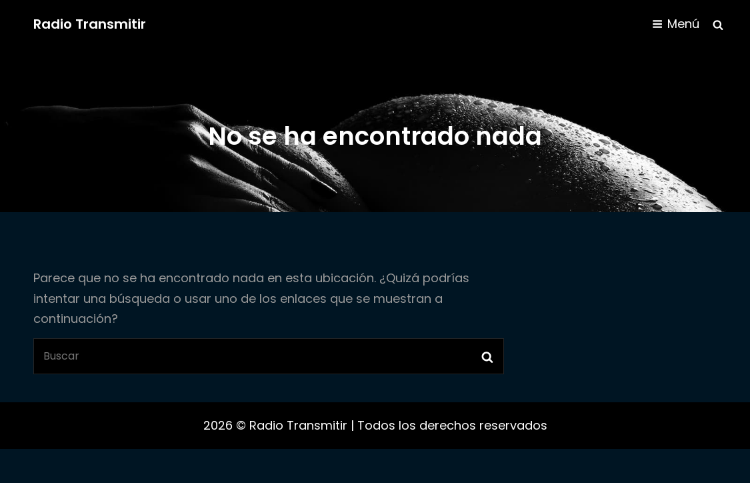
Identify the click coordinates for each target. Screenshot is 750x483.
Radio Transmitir (89, 24)
